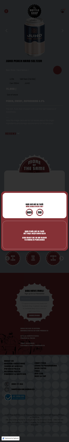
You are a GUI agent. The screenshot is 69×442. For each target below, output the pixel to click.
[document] (34, 221)
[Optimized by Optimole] (10, 438)
